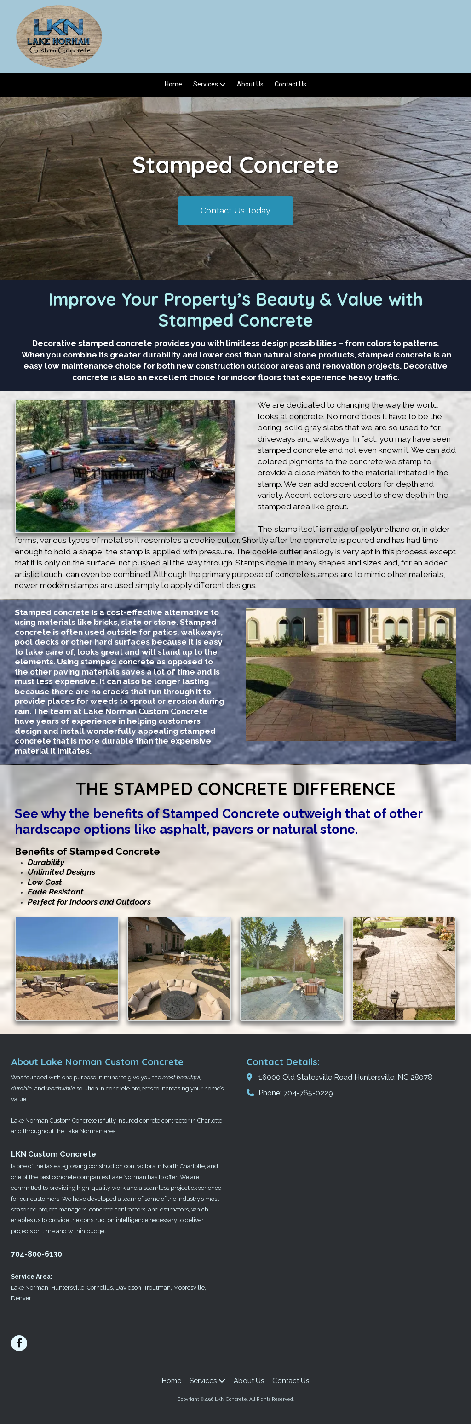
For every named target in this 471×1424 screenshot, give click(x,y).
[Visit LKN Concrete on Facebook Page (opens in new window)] (19, 1343)
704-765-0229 (308, 1093)
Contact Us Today (235, 210)
